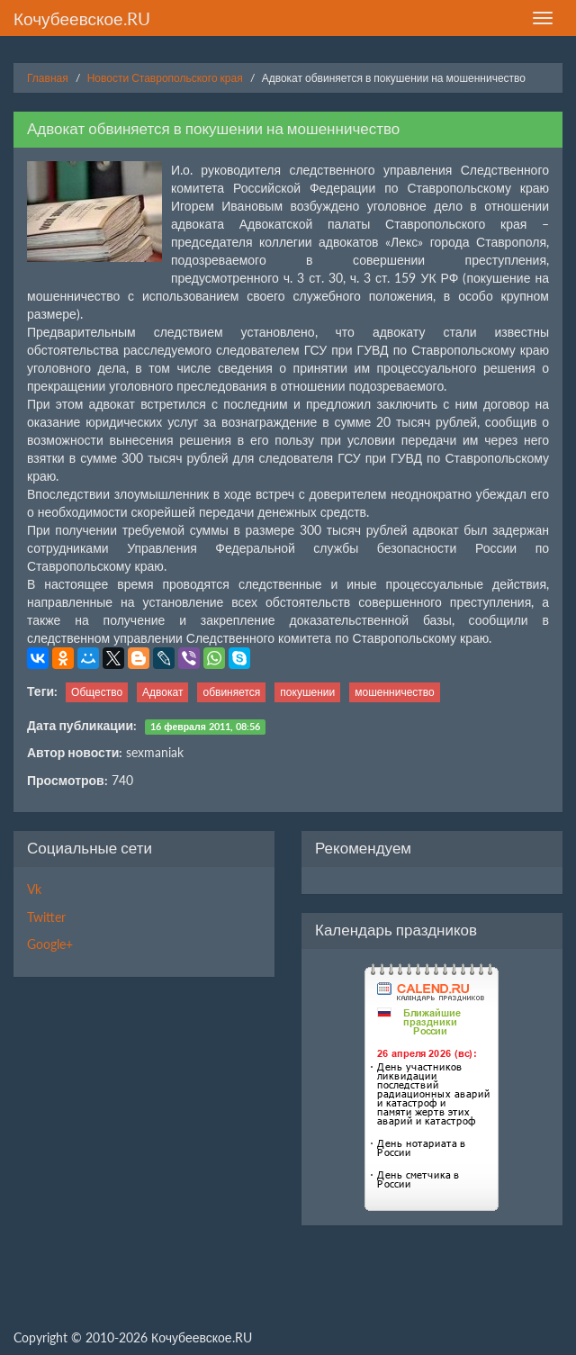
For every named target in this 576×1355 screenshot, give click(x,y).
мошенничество (395, 692)
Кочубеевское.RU (82, 18)
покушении (307, 692)
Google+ (50, 944)
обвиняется (231, 692)
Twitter (46, 917)
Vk (34, 889)
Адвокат (162, 692)
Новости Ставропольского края (165, 78)
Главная (47, 78)
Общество (96, 692)
